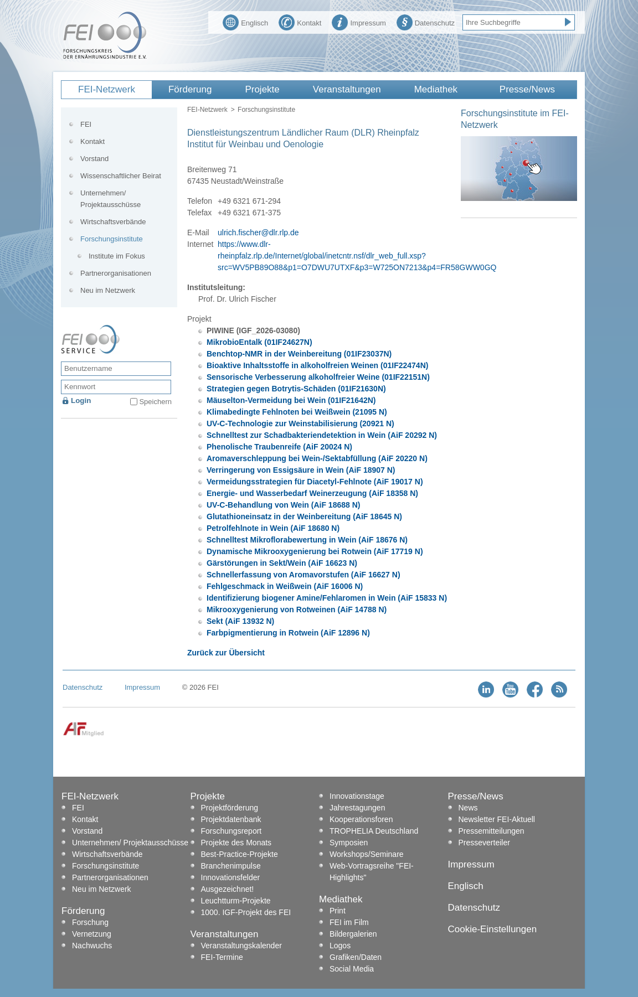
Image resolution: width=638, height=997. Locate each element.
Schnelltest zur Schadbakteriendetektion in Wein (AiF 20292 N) (322, 435)
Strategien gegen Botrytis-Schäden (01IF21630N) (296, 388)
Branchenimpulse (231, 865)
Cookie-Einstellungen (492, 929)
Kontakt (300, 21)
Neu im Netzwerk (107, 290)
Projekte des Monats (236, 842)
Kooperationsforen (361, 819)
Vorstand (94, 158)
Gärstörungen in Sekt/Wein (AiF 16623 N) (282, 563)
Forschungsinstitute (266, 109)
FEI (85, 124)
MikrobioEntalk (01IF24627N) (259, 342)
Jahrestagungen (357, 807)
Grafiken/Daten (356, 957)
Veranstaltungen (347, 89)
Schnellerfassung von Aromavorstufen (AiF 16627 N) (303, 574)
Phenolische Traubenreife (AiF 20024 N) (279, 446)
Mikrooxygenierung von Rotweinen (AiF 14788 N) (297, 609)
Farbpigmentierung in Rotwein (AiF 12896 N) (288, 632)
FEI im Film (349, 922)
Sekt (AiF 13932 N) (240, 621)
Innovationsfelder (230, 877)
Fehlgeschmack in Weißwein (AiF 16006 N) (285, 586)
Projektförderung (230, 807)
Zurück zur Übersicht (226, 652)
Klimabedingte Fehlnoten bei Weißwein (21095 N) (297, 411)
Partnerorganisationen (115, 273)
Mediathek (435, 89)
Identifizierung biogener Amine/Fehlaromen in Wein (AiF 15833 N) (327, 597)
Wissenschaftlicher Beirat (120, 176)
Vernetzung (91, 933)
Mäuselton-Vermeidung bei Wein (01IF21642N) (291, 400)
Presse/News (527, 89)
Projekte (262, 89)
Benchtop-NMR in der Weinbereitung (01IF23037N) (299, 353)
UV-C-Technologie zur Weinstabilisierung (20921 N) (300, 423)
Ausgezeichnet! (227, 889)
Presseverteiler (484, 842)
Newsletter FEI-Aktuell (497, 819)
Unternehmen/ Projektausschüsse (110, 199)
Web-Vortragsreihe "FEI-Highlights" (372, 871)
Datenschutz (426, 21)
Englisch (245, 21)
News (468, 807)
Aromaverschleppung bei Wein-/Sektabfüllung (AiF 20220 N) (317, 458)
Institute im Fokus (117, 256)
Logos (340, 945)
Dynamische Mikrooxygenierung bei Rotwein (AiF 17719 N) (315, 551)
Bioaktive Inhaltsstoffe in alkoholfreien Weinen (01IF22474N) (317, 365)
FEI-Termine (222, 957)
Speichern (155, 401)
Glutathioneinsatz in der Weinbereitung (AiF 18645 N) (304, 516)
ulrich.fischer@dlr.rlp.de (258, 232)
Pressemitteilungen (491, 830)
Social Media (352, 968)
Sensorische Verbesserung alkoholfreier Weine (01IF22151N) (318, 377)
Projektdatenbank (231, 819)
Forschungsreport (231, 830)
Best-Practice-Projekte (239, 854)
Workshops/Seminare (367, 854)
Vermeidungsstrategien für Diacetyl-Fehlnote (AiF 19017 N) (315, 481)
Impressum (358, 21)
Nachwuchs (92, 945)
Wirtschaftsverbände (113, 222)
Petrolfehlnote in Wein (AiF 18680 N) (273, 528)
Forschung (90, 922)
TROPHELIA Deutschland (374, 830)
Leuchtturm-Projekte (236, 900)
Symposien (349, 842)
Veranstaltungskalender (241, 945)
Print (338, 910)
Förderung (190, 89)
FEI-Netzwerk (106, 89)
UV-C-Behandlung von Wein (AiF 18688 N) (283, 504)
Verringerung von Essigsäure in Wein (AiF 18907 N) (301, 470)
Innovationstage (357, 796)
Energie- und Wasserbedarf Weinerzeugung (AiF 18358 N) (312, 493)
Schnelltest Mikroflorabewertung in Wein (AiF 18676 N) (307, 539)
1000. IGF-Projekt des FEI (246, 912)
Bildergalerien (353, 933)
